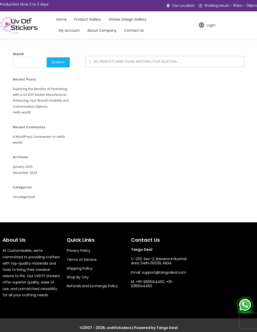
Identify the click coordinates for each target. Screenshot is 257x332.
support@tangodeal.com (164, 272)
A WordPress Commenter (32, 136)
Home (61, 19)
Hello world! (22, 112)
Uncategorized (24, 196)
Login (207, 25)
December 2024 (25, 172)
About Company (101, 30)
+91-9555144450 (150, 281)
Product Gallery (87, 19)
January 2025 (23, 166)
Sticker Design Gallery (127, 19)
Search (18, 54)
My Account (69, 30)
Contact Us (134, 30)
